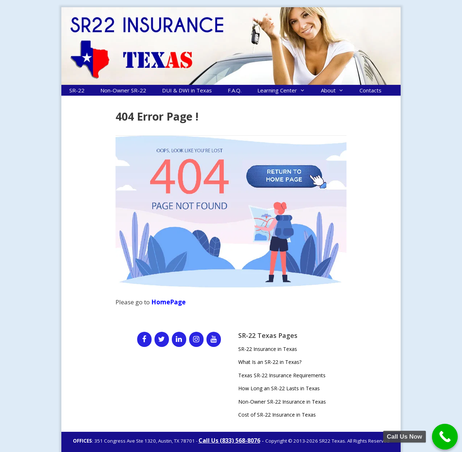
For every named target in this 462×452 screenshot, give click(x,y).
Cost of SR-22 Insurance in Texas (277, 414)
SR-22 (76, 90)
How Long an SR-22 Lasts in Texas (279, 388)
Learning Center (285, 90)
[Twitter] (161, 339)
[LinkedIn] (179, 339)
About (336, 90)
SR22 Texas (332, 441)
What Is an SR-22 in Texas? (269, 361)
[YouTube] (213, 339)
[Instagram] (196, 339)
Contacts (370, 90)
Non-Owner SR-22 (123, 90)
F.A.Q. (234, 90)
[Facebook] (144, 339)
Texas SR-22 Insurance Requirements (282, 375)
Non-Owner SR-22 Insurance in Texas (282, 401)
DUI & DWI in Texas (187, 90)
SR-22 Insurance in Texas (267, 348)
